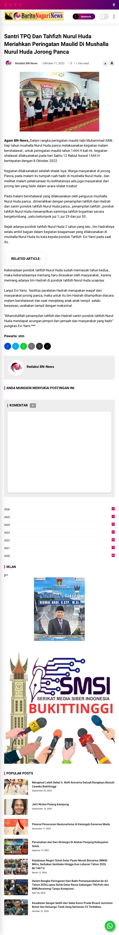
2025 (59, 517)
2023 (59, 532)
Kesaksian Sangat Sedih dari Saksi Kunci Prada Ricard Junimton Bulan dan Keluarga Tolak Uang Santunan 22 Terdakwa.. (72, 905)
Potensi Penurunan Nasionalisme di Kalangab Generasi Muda (71, 824)
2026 (59, 509)
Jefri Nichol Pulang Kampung (50, 804)
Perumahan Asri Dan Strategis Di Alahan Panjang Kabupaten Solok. (70, 844)
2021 (59, 548)
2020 (59, 556)
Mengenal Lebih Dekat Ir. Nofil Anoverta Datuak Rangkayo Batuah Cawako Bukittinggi (73, 784)
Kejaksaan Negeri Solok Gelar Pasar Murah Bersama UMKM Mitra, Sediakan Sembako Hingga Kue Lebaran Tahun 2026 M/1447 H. (69, 864)
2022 (59, 540)
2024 (59, 525)
